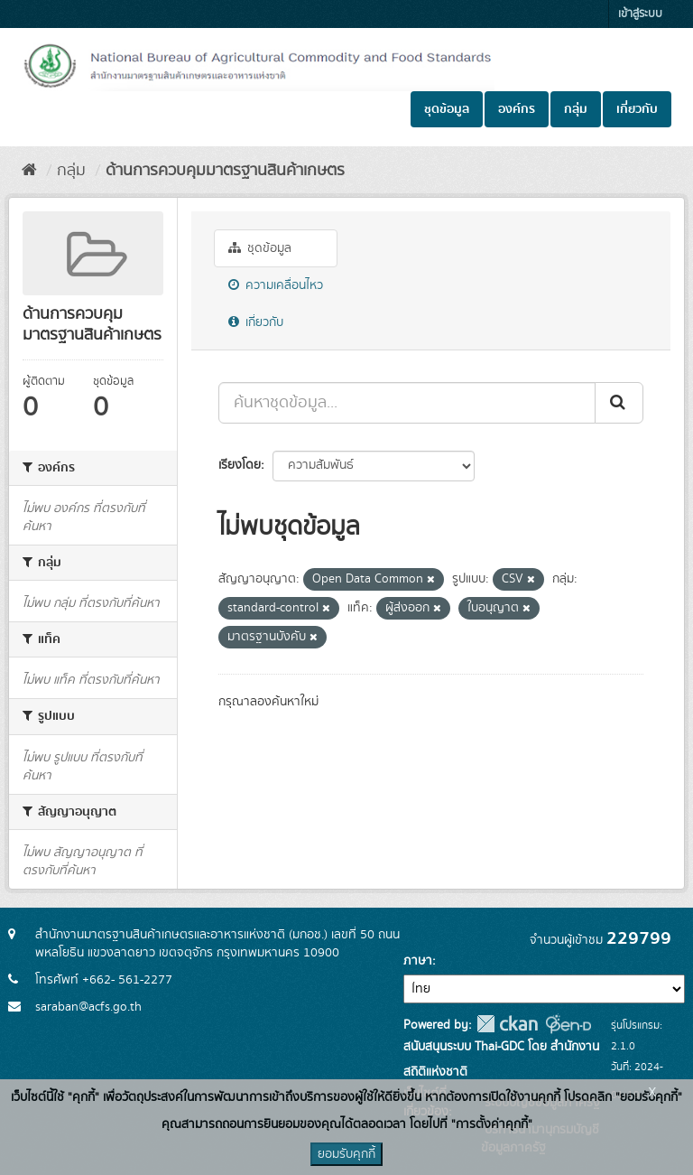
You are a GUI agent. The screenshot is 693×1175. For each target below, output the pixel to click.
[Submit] (619, 403)
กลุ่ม (575, 109)
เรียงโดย (239, 465)
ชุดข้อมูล (446, 109)
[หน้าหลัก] (29, 170)
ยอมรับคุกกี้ (346, 1154)
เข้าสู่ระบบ (640, 14)
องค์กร (516, 109)
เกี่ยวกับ (637, 109)
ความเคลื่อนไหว (275, 285)
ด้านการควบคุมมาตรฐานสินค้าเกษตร (225, 170)
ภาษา (417, 961)
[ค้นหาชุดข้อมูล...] (407, 403)
